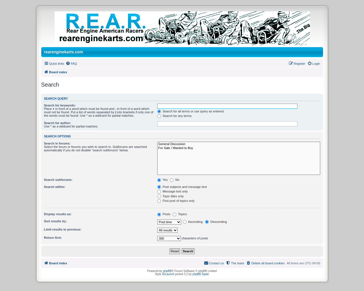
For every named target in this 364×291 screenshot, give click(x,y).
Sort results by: (55, 221)
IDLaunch (168, 274)
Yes (162, 179)
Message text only (172, 191)
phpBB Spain (201, 274)
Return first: (53, 237)
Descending (216, 221)
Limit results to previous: (62, 229)
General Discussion (239, 144)
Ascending (193, 221)
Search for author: (57, 123)
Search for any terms (174, 116)
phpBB (167, 271)
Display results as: (58, 214)
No (174, 179)
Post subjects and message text (182, 187)
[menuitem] (71, 63)
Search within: (54, 187)
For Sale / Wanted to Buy (239, 148)
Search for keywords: (60, 105)
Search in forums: (57, 143)
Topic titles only (170, 196)
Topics (180, 214)
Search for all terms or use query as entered (190, 111)
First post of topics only (176, 200)
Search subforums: (58, 179)
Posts (164, 214)
